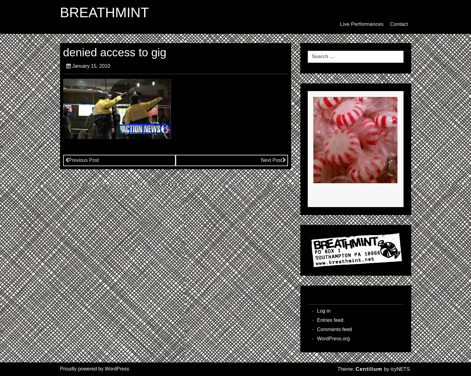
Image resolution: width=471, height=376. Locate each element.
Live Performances (362, 24)
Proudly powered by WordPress (94, 368)
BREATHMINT (104, 12)
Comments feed (334, 329)
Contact (399, 24)
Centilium (368, 369)
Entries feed (330, 320)
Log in (324, 311)
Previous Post (82, 160)
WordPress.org (333, 338)
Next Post (273, 160)
